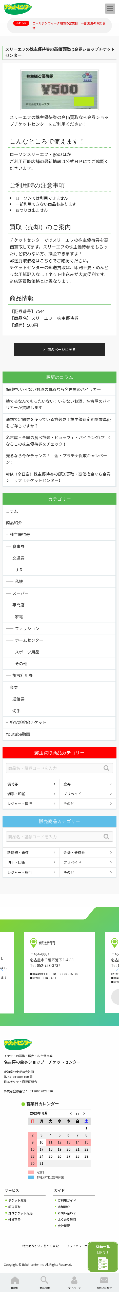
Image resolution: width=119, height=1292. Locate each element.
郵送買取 (14, 1207)
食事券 (18, 546)
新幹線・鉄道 (18, 852)
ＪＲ (19, 570)
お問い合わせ (67, 1213)
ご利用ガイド (67, 1200)
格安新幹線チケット (28, 722)
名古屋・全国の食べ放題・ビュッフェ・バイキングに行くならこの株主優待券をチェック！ (58, 440)
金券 (14, 687)
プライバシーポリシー (81, 1246)
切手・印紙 (16, 793)
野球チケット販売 (20, 1213)
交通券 (18, 558)
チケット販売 (17, 1200)
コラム (12, 511)
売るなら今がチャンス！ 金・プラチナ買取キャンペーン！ (56, 458)
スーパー (20, 593)
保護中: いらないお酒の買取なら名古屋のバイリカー (53, 389)
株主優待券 (20, 534)
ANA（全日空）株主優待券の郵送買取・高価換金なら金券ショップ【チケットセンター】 (58, 477)
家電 (19, 616)
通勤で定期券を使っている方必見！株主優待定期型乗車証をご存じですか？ (58, 422)
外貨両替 (14, 1219)
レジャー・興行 (19, 803)
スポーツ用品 (27, 652)
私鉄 (19, 581)
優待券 (12, 783)
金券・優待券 (74, 852)
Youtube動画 (18, 734)
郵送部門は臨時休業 (50, 1177)
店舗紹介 (64, 1207)
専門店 (18, 605)
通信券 (18, 699)
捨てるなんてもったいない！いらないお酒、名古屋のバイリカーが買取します (58, 404)
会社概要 (64, 1225)
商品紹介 (14, 522)
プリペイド (72, 793)
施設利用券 (22, 675)
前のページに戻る (61, 349)
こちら (46, 260)
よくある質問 (67, 1219)
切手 (16, 710)
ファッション (27, 628)
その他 (21, 663)
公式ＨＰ (74, 161)
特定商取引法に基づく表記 (40, 1246)
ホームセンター (29, 640)
